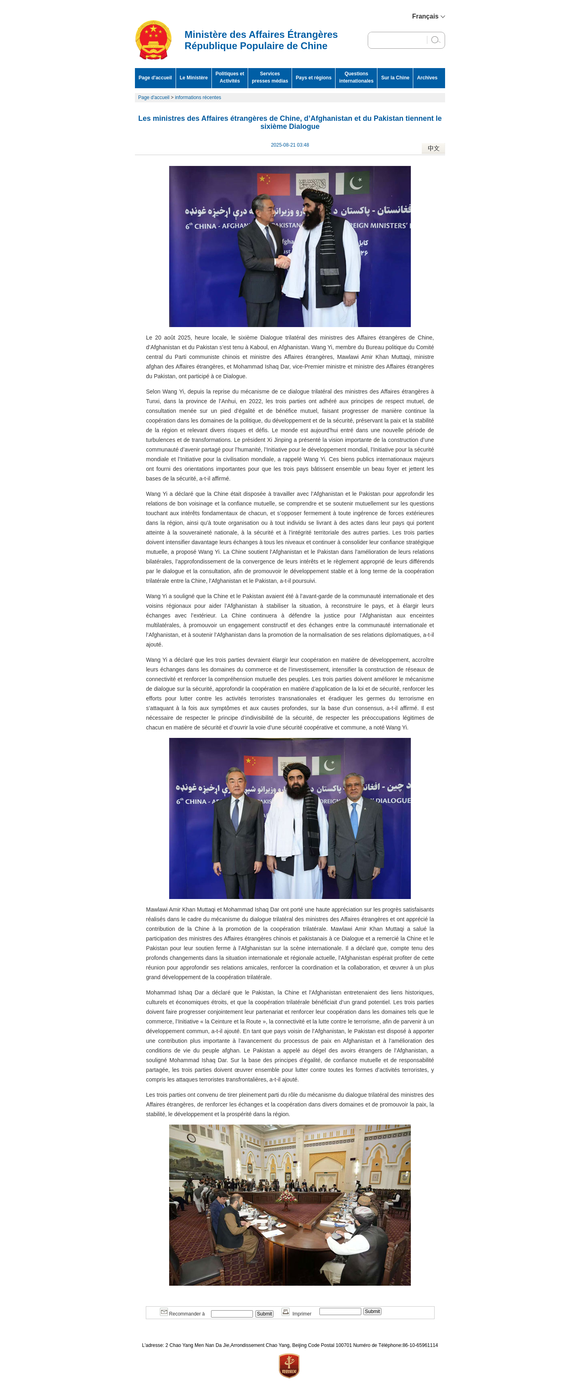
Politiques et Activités (229, 77)
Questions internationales (356, 77)
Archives (427, 78)
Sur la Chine (395, 78)
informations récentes (198, 97)
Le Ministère (194, 78)
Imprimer (296, 1314)
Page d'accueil (155, 78)
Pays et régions (313, 78)
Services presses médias (270, 77)
